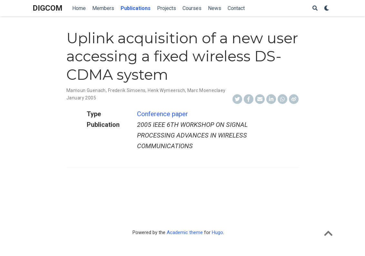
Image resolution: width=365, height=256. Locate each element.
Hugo (217, 232)
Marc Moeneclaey (206, 90)
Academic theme (185, 232)
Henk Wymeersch (166, 90)
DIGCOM (48, 8)
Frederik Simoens (127, 90)
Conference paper (162, 114)
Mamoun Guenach (86, 90)
